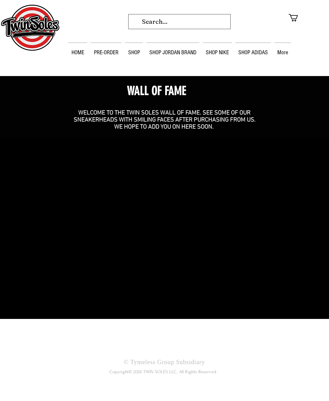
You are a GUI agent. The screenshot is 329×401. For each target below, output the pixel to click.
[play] (259, 301)
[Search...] (179, 21)
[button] (303, 17)
